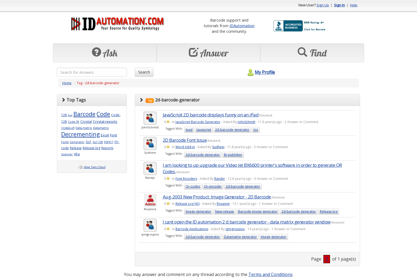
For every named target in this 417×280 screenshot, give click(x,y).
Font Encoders (186, 178)
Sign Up (322, 5)
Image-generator (198, 211)
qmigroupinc (235, 229)
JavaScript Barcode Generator (198, 122)
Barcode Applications (192, 229)
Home (67, 83)
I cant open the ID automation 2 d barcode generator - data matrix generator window (247, 222)
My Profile (260, 72)
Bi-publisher (233, 154)
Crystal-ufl (67, 128)
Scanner (67, 154)
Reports (107, 148)
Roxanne (223, 203)
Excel (105, 135)
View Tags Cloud (94, 167)
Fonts (65, 142)
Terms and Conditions (270, 274)
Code (103, 114)
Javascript (204, 129)
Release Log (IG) (187, 203)
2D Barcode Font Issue (185, 140)
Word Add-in (185, 147)
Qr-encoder (213, 186)
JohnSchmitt (246, 122)
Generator (77, 142)
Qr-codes (193, 186)
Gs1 (88, 142)
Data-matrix (84, 128)
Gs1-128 (98, 142)
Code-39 (73, 122)
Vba (77, 154)
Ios (255, 129)
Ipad (189, 129)
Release (76, 148)
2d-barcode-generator (232, 129)
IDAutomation (242, 25)
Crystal (86, 121)
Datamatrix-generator (240, 236)
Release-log (91, 148)
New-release (224, 211)
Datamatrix (101, 128)
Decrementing (80, 134)
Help (353, 5)
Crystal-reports (105, 121)
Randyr (219, 178)
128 (64, 115)
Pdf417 (108, 142)
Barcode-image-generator (258, 211)
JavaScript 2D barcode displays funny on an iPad (211, 115)
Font (113, 135)
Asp (70, 115)
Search (144, 72)
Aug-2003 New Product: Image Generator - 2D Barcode (217, 197)
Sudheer (218, 147)
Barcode (84, 114)
